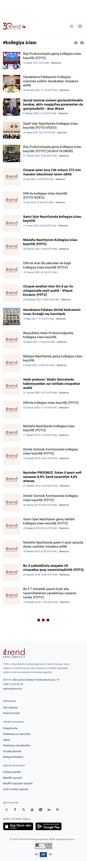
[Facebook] (15, 809)
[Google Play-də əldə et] (48, 826)
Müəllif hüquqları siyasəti (18, 783)
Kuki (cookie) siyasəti (15, 789)
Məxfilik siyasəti (12, 777)
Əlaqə (6, 739)
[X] (23, 809)
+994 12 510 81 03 (13, 684)
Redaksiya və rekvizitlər (17, 734)
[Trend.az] (14, 26)
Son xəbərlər (10, 707)
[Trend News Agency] (14, 653)
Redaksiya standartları (16, 745)
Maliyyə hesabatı (13, 756)
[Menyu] (80, 26)
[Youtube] (32, 809)
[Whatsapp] (6, 809)
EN (36, 854)
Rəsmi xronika (11, 713)
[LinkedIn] (49, 809)
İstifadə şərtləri (12, 772)
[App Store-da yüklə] (18, 826)
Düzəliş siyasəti (12, 751)
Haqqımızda (10, 728)
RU (50, 854)
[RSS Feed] (57, 809)
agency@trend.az (12, 688)
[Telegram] (40, 809)
